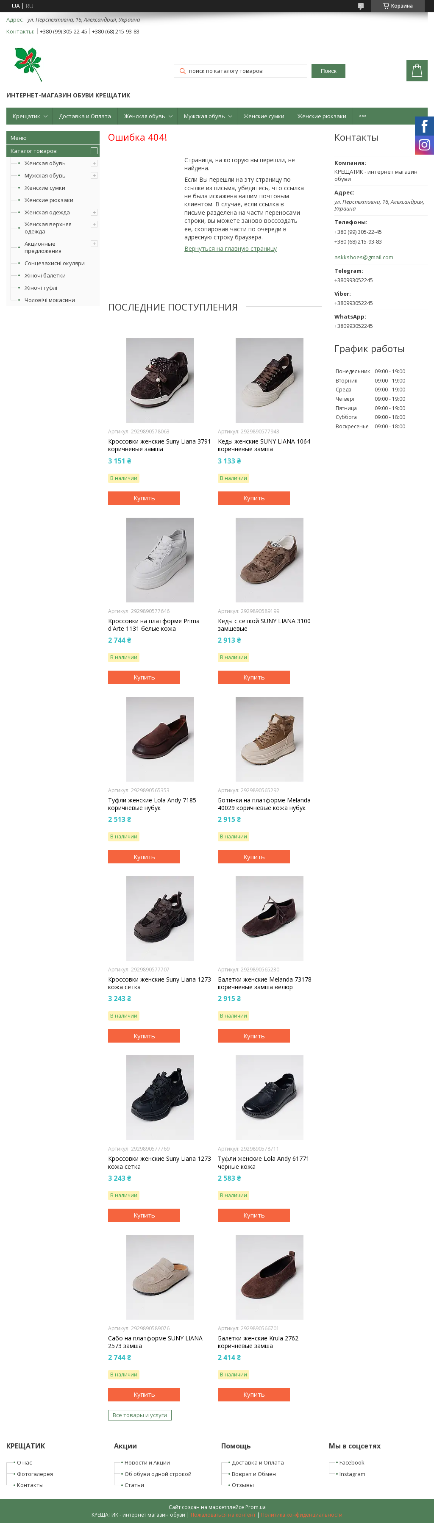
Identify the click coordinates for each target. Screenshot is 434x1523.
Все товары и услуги (140, 1415)
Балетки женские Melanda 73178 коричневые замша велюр (265, 983)
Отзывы (243, 1485)
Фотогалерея (35, 1474)
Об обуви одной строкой (158, 1474)
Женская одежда (47, 212)
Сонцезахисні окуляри (55, 263)
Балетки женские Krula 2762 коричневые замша (258, 1342)
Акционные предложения (43, 247)
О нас (24, 1462)
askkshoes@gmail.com (363, 257)
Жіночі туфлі (41, 287)
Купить (144, 498)
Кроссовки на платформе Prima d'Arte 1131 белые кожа (154, 625)
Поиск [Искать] (329, 71)
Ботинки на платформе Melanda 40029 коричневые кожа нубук (264, 804)
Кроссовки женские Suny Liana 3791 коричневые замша (159, 445)
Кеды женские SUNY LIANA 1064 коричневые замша (264, 445)
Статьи (134, 1485)
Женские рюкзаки (322, 116)
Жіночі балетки (45, 275)
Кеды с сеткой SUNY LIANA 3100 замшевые (264, 625)
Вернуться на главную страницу (230, 248)
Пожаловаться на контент (223, 1514)
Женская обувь (144, 116)
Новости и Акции (147, 1462)
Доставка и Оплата (85, 116)
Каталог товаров (34, 151)
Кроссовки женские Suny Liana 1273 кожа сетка (159, 983)
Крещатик (26, 116)
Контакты (30, 1485)
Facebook (351, 1462)
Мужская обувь (204, 116)
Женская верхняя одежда (48, 227)
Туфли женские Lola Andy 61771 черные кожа (263, 1162)
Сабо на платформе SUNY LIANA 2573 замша (155, 1342)
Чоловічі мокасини (50, 300)
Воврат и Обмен (254, 1474)
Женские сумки (264, 116)
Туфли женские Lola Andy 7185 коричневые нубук (152, 804)
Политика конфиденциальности (301, 1514)
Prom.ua (255, 1507)
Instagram (352, 1474)
